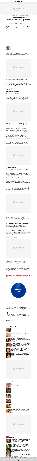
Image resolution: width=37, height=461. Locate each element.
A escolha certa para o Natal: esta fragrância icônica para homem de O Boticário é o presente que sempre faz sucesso (21, 354)
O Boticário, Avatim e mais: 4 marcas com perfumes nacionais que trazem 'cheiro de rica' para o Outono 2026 (20, 410)
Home (7, 15)
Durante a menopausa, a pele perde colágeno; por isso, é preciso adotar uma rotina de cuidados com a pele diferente (20, 334)
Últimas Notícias (11, 15)
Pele (17, 322)
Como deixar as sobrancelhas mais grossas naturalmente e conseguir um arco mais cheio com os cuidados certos (20, 339)
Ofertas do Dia (9, 322)
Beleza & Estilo (14, 322)
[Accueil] (18, 1)
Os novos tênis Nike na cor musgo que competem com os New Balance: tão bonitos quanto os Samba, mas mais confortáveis (20, 450)
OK (18, 460)
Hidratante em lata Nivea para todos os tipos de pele (17, 275)
